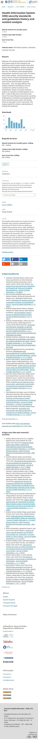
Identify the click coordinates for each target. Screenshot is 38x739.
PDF (6, 164)
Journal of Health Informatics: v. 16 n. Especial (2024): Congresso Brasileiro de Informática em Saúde (21, 344)
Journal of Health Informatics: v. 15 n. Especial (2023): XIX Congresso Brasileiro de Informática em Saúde (21, 333)
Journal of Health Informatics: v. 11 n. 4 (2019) (20, 570)
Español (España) (9, 600)
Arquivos (10, 7)
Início (3, 7)
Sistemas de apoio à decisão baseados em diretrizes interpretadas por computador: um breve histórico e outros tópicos (20, 533)
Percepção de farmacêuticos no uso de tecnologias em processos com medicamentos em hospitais (21, 463)
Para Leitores (7, 674)
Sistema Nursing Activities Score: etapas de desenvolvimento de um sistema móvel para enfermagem (21, 368)
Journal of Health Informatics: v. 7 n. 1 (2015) (17, 562)
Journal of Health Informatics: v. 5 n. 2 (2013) (21, 414)
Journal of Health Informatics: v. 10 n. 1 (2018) (19, 582)
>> (17, 419)
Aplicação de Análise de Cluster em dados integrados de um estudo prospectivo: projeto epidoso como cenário (20, 548)
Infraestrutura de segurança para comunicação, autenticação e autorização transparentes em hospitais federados (20, 384)
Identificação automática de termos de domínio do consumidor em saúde (19, 568)
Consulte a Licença (7, 252)
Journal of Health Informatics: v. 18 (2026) (18, 291)
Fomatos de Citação (9, 195)
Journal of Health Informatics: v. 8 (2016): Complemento (19, 403)
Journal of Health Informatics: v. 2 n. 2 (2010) (20, 371)
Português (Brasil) (9, 603)
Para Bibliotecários (8, 680)
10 (14, 419)
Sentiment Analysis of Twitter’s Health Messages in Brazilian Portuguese (19, 579)
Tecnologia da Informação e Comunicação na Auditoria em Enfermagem (21, 559)
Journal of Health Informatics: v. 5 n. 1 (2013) (17, 552)
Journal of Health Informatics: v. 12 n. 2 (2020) (19, 466)
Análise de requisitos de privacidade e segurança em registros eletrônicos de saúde (20, 339)
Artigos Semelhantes (10, 274)
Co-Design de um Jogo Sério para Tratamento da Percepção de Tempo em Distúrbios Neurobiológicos (20, 287)
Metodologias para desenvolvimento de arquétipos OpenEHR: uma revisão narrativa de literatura (20, 353)
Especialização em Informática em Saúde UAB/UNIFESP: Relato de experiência (20, 517)
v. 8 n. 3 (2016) (20, 7)
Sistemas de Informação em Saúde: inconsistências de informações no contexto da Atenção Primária (21, 400)
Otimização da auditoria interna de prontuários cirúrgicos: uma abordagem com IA (20, 302)
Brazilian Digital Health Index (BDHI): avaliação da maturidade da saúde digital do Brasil (19, 445)
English (5, 597)
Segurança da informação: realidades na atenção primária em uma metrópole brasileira (20, 327)
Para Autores (7, 677)
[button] (6, 259)
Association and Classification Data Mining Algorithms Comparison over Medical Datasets (19, 411)
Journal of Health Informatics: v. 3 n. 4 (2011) (21, 538)
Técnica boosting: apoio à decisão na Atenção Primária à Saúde (19, 314)
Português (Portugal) (10, 606)
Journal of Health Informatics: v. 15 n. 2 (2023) (21, 356)
